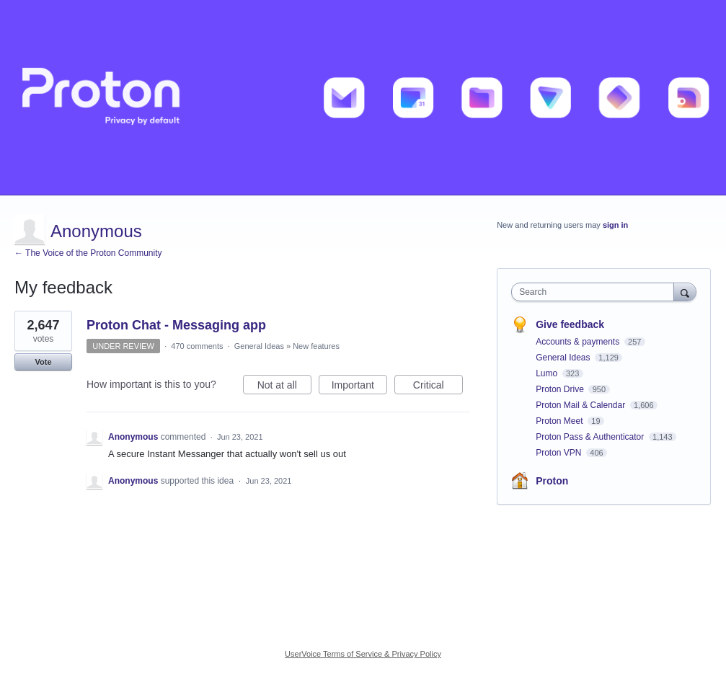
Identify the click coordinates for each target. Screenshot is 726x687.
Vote (43, 362)
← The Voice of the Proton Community (88, 253)
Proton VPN (560, 453)
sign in (615, 225)
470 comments (197, 346)
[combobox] (595, 292)
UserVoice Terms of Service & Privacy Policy (363, 654)
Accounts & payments (578, 342)
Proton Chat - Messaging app (176, 325)
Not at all (284, 387)
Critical (438, 387)
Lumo (547, 373)
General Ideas (259, 346)
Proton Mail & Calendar (581, 405)
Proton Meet (560, 421)
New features (316, 346)
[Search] (684, 292)
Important (359, 387)
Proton (552, 481)
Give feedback (570, 324)
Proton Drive (561, 389)
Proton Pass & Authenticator (591, 437)
